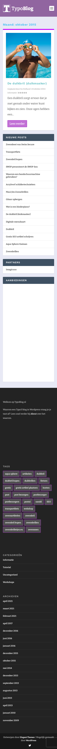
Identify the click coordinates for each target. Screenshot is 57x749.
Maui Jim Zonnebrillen (17, 192)
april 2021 (8, 601)
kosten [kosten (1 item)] (46, 488)
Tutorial (7, 567)
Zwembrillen (12, 251)
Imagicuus (11, 269)
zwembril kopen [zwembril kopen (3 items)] (13, 522)
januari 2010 (9, 713)
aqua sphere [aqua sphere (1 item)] (11, 474)
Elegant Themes (27, 737)
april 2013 (8, 705)
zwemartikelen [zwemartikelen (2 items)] (12, 515)
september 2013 (11, 683)
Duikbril (10, 229)
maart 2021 (8, 608)
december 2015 (10, 653)
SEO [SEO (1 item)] (49, 501)
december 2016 (10, 631)
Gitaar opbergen (14, 199)
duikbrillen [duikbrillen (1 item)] (29, 481)
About (34, 414)
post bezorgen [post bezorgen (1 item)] (21, 494)
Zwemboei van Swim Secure (20, 144)
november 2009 (11, 720)
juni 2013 (7, 698)
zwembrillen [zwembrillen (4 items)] (32, 522)
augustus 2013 (10, 690)
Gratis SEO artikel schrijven (19, 236)
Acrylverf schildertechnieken (20, 184)
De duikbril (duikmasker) (27, 83)
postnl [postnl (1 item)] (27, 501)
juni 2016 (7, 638)
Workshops (8, 582)
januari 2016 (9, 646)
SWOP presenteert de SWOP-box (22, 167)
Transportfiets (13, 152)
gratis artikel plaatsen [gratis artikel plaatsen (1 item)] (27, 488)
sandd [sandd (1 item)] (39, 501)
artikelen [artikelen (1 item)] (27, 474)
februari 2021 (9, 616)
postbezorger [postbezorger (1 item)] (40, 494)
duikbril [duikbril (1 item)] (40, 474)
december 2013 (10, 675)
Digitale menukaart (15, 222)
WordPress (31, 740)
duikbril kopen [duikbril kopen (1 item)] (12, 481)
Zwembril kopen (14, 159)
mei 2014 (7, 668)
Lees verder (17, 123)
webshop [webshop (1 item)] (28, 508)
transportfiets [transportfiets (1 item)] (12, 508)
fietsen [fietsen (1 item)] (43, 481)
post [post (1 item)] (7, 494)
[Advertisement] (15, 332)
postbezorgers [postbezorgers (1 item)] (12, 501)
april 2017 (7, 623)
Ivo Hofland (25, 89)
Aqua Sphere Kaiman (16, 244)
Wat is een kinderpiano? (18, 207)
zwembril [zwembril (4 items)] (30, 515)
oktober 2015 (9, 660)
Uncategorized (10, 574)
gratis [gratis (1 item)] (8, 488)
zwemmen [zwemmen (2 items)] (33, 529)
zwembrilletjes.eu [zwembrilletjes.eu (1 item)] (14, 529)
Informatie (12, 93)
